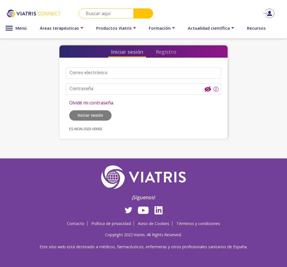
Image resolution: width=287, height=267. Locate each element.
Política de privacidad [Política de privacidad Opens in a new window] (111, 223)
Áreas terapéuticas (59, 28)
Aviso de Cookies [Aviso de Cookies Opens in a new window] (153, 223)
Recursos (256, 28)
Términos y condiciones (198, 223)
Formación (160, 28)
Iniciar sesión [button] (90, 114)
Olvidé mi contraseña (91, 102)
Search (143, 13)
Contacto (75, 223)
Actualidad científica (209, 28)
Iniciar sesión (127, 51)
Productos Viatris (114, 28)
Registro (166, 51)
